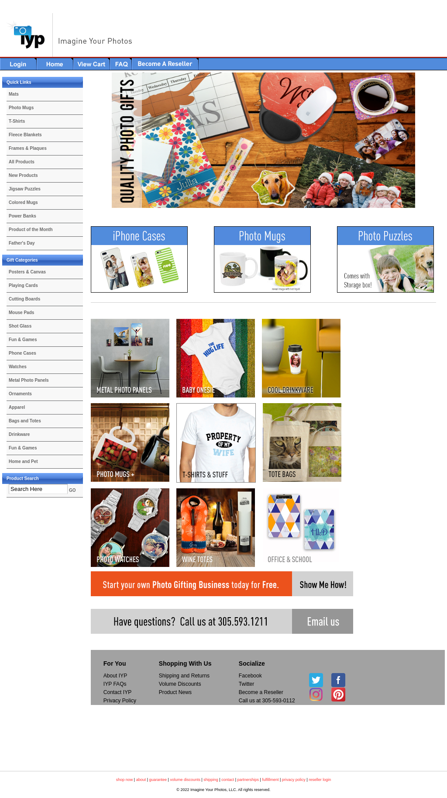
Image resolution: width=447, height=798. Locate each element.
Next (430, 140)
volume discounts (185, 779)
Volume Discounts (180, 684)
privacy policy (294, 779)
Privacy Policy (119, 701)
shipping (210, 779)
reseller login (320, 779)
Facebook (250, 676)
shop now (124, 779)
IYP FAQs (115, 684)
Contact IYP (117, 692)
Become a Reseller (261, 692)
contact (227, 779)
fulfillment (270, 779)
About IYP (115, 676)
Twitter (246, 684)
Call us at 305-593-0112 (267, 701)
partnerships (248, 779)
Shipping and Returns (184, 676)
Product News (175, 692)
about (141, 779)
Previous (96, 140)
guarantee (158, 779)
